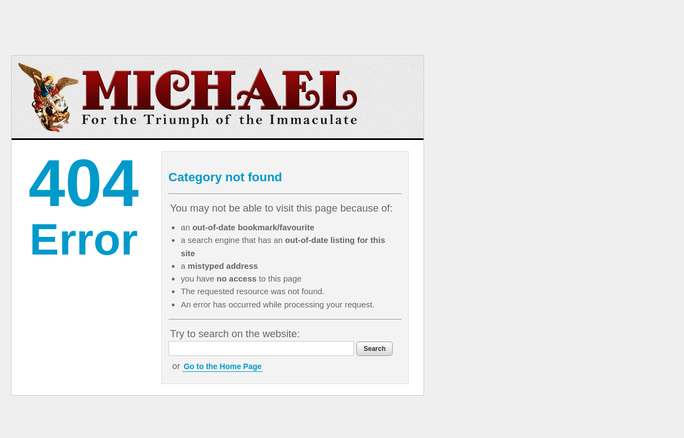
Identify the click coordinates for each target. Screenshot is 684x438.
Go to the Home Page (222, 366)
